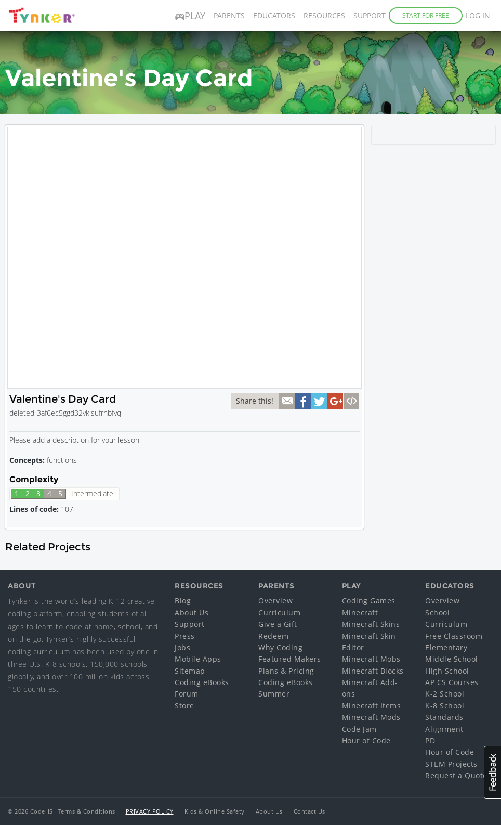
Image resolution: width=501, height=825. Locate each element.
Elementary (446, 647)
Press (185, 636)
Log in (478, 15)
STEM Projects (451, 764)
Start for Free (425, 15)
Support (369, 15)
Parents (229, 15)
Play (190, 15)
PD (430, 740)
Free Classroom (453, 636)
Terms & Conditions (86, 811)
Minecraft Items (371, 706)
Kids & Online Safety (214, 811)
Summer (273, 694)
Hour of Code (366, 740)
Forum (187, 694)
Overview (275, 600)
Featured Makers (289, 659)
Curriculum (279, 612)
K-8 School (444, 706)
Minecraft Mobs (371, 659)
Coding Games (368, 600)
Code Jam (359, 729)
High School (447, 671)
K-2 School (444, 694)
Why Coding (280, 647)
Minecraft (360, 612)
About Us (191, 612)
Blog (183, 600)
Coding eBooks (202, 682)
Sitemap (190, 671)
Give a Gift (277, 624)
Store (184, 706)
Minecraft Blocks (373, 671)
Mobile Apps (198, 659)
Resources (324, 15)
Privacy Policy (150, 811)
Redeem (273, 636)
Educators (274, 15)
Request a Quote (456, 775)
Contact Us (309, 811)
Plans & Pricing (286, 671)
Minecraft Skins (371, 624)
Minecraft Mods (371, 717)
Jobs (182, 647)
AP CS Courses (452, 682)
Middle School (451, 659)
